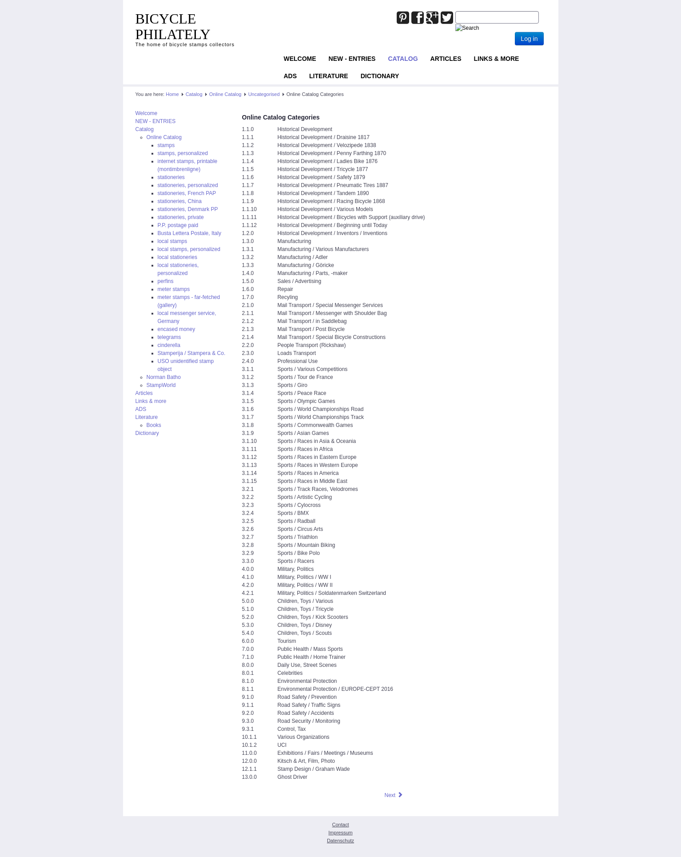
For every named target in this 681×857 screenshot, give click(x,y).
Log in (529, 38)
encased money (176, 329)
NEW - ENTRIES (352, 58)
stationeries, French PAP (187, 193)
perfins (166, 281)
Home (172, 94)
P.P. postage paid (178, 225)
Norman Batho (164, 377)
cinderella (169, 345)
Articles (446, 58)
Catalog (403, 58)
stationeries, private (181, 217)
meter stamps (174, 289)
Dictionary (380, 76)
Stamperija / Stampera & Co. (192, 353)
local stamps (172, 241)
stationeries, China (180, 201)
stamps (166, 145)
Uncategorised (264, 94)
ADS (290, 76)
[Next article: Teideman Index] (393, 795)
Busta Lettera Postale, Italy (189, 233)
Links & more (496, 58)
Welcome (300, 58)
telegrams (169, 337)
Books (154, 425)
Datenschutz (340, 840)
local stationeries (177, 257)
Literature (328, 76)
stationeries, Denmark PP (188, 209)
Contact (340, 824)
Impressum (340, 832)
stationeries (171, 177)
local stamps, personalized (189, 249)
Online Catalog (225, 94)
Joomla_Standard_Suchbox (455, 11)
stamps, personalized (183, 153)
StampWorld (161, 385)
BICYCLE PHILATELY (173, 26)
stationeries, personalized (188, 185)
